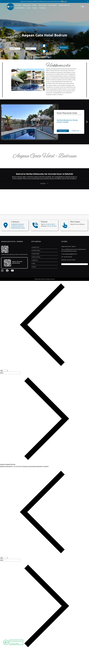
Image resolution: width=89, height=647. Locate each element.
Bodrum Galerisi (36, 257)
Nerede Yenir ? (36, 247)
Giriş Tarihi (12, 46)
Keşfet (44, 183)
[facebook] (7, 271)
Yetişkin (43, 42)
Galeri (28, 8)
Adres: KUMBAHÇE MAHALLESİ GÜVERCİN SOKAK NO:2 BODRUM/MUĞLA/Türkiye (73, 250)
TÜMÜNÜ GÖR (76, 131)
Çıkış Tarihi (28, 46)
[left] (2, 122)
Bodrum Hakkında (64, 5)
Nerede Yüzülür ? (36, 250)
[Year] (10, 373)
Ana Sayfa (18, 5)
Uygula (44, 54)
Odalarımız (35, 260)
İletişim (35, 8)
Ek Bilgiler (42, 8)
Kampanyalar (53, 5)
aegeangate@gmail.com (71, 254)
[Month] (4, 370)
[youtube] (12, 271)
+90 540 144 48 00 (50, 224)
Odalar (34, 5)
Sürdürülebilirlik (20, 8)
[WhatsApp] (5, 642)
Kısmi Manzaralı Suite (67, 113)
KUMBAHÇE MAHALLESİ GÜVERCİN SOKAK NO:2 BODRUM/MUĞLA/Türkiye (18, 226)
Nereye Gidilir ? (36, 253)
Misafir (42, 40)
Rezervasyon (43, 5)
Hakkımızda (26, 5)
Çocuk (42, 48)
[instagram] (2, 271)
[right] (86, 122)
